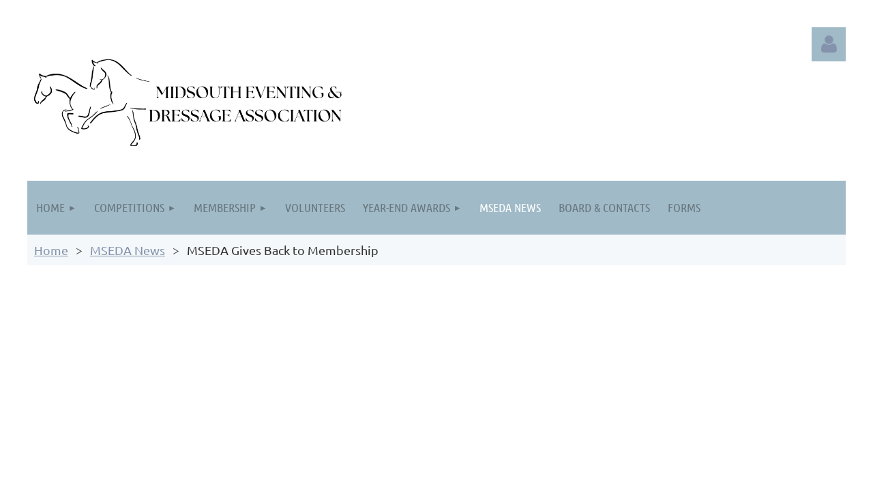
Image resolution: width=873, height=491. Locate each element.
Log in (829, 44)
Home (51, 250)
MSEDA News (127, 250)
